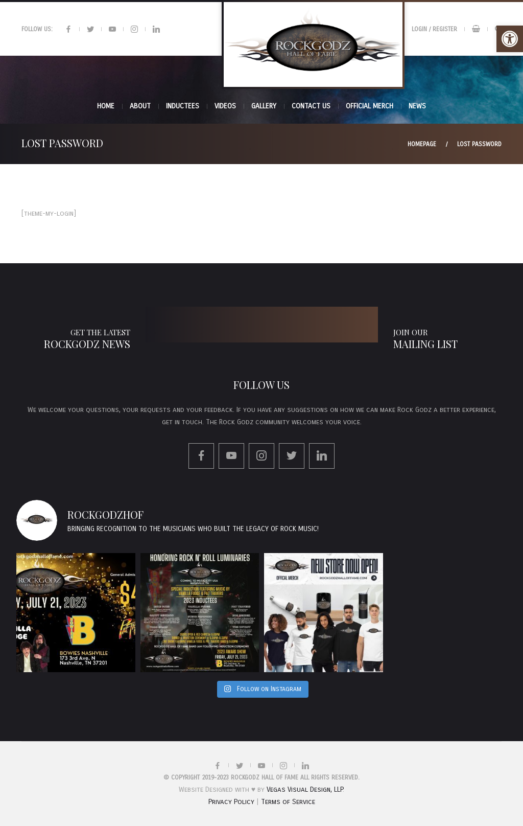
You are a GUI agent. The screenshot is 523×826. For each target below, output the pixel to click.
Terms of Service (288, 801)
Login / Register (434, 29)
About (140, 106)
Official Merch (369, 106)
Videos (225, 106)
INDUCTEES (182, 106)
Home (105, 106)
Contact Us (311, 106)
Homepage (422, 144)
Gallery (263, 106)
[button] (509, 39)
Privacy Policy (231, 801)
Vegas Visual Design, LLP (305, 789)
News (417, 106)
